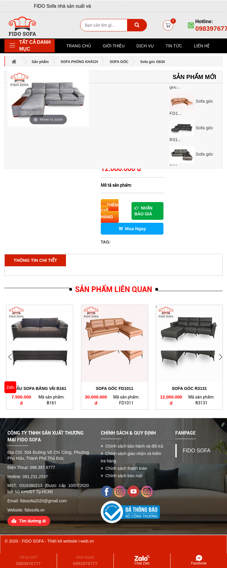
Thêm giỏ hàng (110, 211)
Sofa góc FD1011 (114, 388)
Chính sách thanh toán (124, 468)
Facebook (199, 560)
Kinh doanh (85, 560)
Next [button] (11, 361)
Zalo (10, 387)
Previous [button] (222, 361)
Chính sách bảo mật (122, 475)
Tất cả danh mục (35, 45)
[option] (194, 104)
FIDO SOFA (196, 451)
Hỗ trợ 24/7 (28, 560)
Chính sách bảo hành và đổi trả (132, 446)
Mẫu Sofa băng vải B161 (40, 388)
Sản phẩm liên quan (113, 289)
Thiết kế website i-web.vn (70, 541)
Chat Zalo (142, 560)
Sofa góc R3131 (189, 388)
